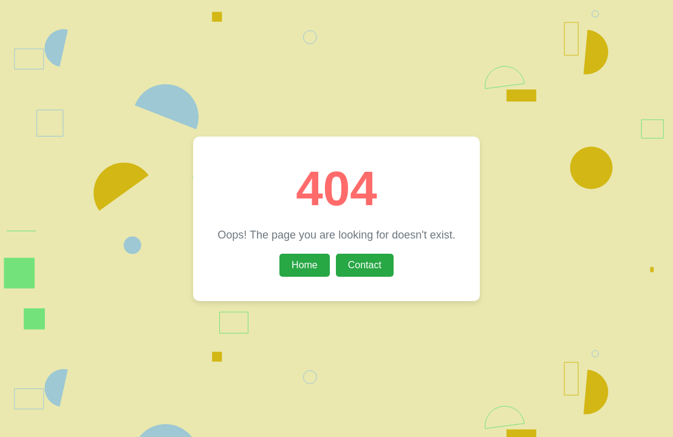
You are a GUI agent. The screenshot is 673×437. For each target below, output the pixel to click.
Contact (364, 265)
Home (305, 265)
